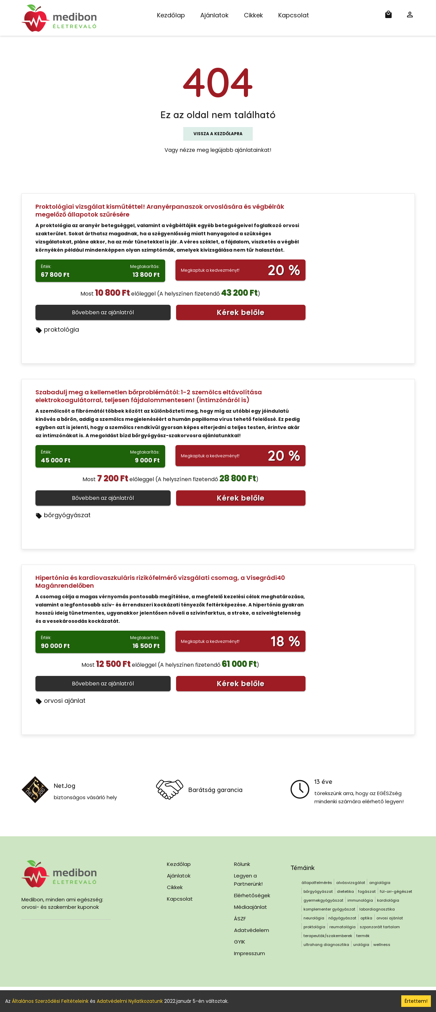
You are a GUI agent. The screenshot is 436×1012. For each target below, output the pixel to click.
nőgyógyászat (342, 918)
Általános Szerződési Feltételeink (50, 1001)
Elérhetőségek (252, 895)
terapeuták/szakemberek (327, 935)
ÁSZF (240, 918)
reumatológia (342, 927)
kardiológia (388, 900)
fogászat (367, 891)
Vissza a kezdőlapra (218, 134)
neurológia (313, 918)
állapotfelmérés (316, 882)
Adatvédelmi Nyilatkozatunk (130, 1001)
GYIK (239, 941)
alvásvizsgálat (350, 882)
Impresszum (249, 953)
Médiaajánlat (250, 907)
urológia (361, 944)
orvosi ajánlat (60, 700)
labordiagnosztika (377, 909)
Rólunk (242, 864)
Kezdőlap (171, 15)
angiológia (379, 882)
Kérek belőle (241, 312)
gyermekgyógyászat (323, 900)
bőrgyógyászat (63, 515)
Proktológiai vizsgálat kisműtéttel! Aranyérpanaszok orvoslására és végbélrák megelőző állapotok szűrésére (159, 210)
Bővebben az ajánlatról (103, 312)
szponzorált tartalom (380, 927)
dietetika (345, 891)
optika (366, 918)
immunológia (360, 900)
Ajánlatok (214, 15)
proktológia (57, 329)
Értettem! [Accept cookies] (416, 1001)
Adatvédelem (251, 930)
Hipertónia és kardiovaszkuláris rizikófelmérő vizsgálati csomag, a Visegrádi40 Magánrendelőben (160, 581)
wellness (381, 944)
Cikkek (253, 15)
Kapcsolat (293, 15)
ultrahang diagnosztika (326, 944)
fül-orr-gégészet (396, 891)
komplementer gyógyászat (329, 909)
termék (363, 935)
